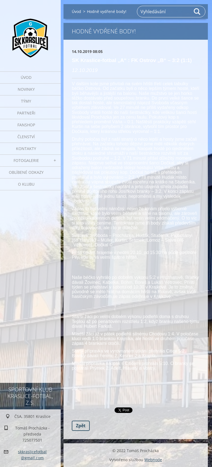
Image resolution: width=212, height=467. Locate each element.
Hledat (197, 11)
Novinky (26, 89)
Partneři (26, 113)
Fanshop (26, 124)
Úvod (26, 77)
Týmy (26, 101)
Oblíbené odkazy (26, 172)
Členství (26, 136)
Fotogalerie (26, 160)
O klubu (26, 184)
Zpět (81, 426)
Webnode (153, 459)
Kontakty (26, 148)
